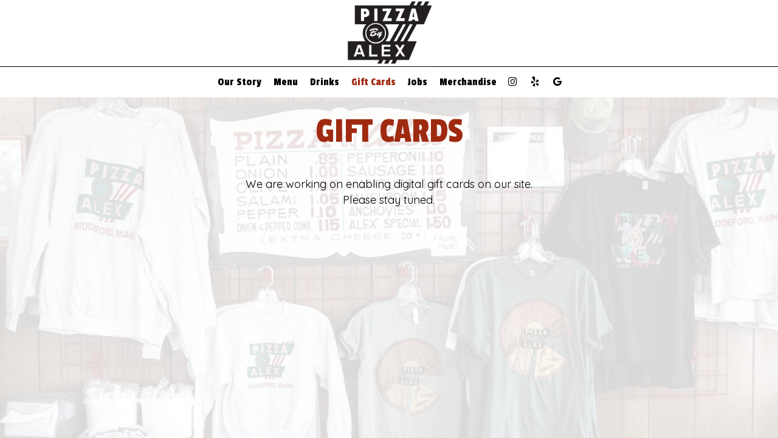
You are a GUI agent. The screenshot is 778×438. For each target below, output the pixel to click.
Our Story (239, 82)
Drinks (324, 82)
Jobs (417, 82)
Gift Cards (373, 82)
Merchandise (468, 82)
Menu (286, 82)
